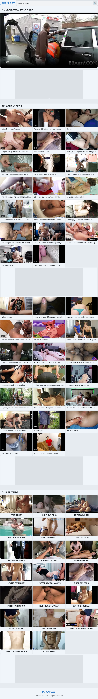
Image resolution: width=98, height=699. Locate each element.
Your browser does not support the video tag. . (49, 40)
